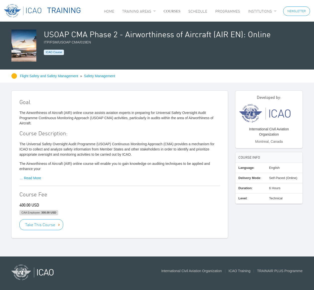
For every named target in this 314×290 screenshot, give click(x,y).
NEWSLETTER (296, 11)
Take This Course (40, 224)
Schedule (197, 11)
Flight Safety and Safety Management (49, 76)
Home (109, 11)
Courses (171, 11)
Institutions (260, 11)
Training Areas (136, 11)
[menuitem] (109, 11)
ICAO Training (240, 271)
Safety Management (99, 76)
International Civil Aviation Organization (191, 271)
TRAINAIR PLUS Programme (280, 271)
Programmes (227, 11)
